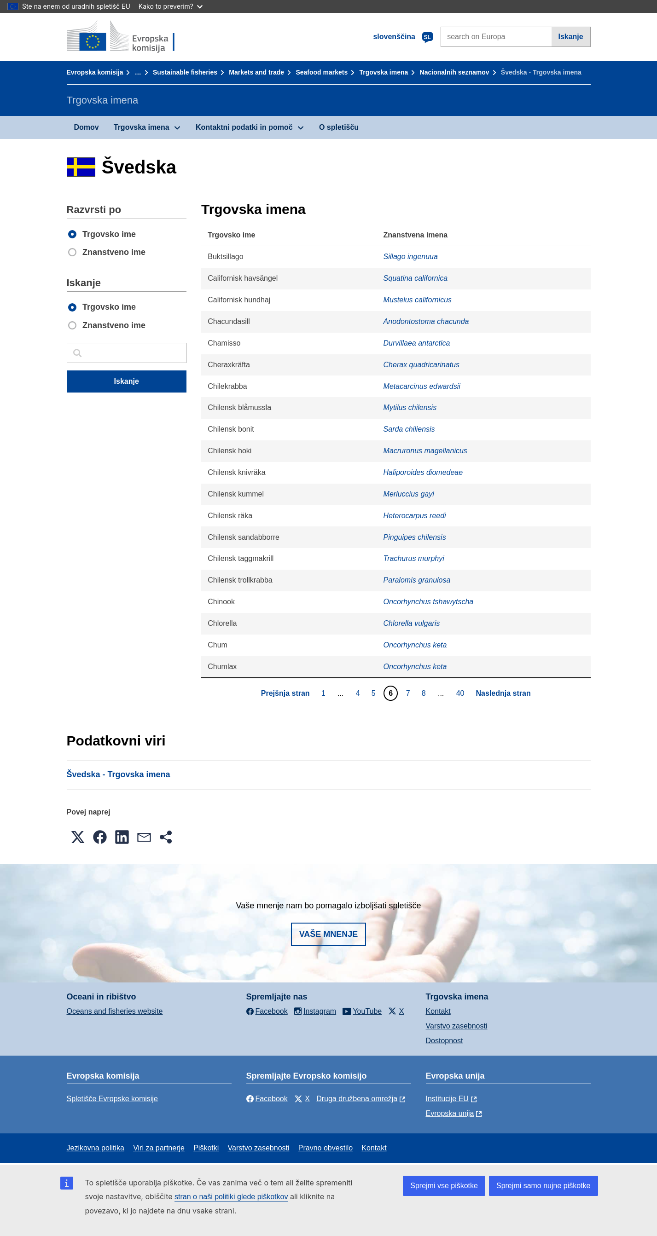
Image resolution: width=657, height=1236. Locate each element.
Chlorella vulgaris (412, 623)
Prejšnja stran (285, 693)
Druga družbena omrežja (356, 1099)
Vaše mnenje (328, 934)
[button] (78, 837)
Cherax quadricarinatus (421, 365)
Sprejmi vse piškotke (444, 1186)
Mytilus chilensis (410, 407)
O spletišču (339, 127)
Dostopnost (444, 1041)
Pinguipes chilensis (415, 537)
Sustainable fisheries (185, 72)
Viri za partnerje (159, 1148)
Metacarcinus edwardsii (422, 386)
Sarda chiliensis (409, 429)
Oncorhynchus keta (415, 645)
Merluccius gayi (409, 494)
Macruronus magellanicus (425, 451)
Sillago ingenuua (411, 256)
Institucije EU (447, 1099)
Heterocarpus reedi (415, 516)
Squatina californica (416, 278)
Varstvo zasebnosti (457, 1026)
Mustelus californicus (418, 300)
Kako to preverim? (171, 6)
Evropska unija (450, 1113)
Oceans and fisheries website (115, 1011)
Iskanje (570, 36)
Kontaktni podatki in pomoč (244, 127)
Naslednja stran (503, 693)
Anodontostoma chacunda (426, 321)
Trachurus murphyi (414, 558)
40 (461, 693)
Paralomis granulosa (417, 580)
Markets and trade (256, 72)
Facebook (267, 1099)
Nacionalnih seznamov (454, 72)
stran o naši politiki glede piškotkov (231, 1197)
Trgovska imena (384, 72)
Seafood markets (322, 72)
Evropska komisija (95, 72)
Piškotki (206, 1148)
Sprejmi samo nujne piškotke (543, 1186)
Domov (86, 127)
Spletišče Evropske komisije (112, 1099)
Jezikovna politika (95, 1148)
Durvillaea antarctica (417, 343)
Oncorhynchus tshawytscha (429, 602)
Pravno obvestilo (325, 1148)
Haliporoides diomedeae (423, 472)
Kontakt (438, 1011)
